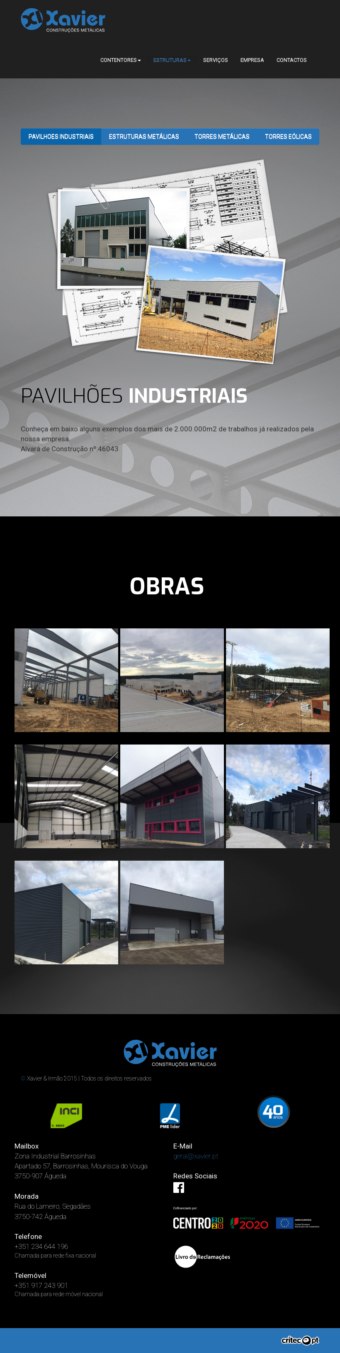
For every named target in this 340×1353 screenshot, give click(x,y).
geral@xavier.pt (196, 1156)
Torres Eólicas (288, 136)
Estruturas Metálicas (144, 136)
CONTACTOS (292, 60)
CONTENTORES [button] (120, 60)
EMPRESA (252, 60)
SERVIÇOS (215, 60)
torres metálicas (222, 136)
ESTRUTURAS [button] (172, 60)
